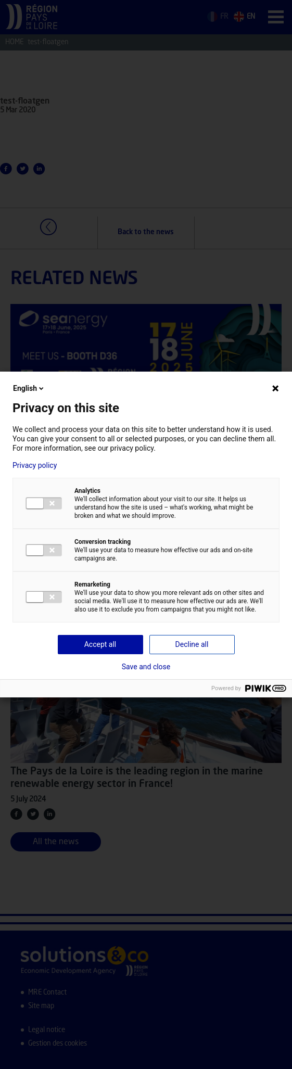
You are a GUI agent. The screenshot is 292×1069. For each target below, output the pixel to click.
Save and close (146, 667)
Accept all (100, 644)
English (29, 388)
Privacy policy (34, 465)
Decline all (192, 644)
